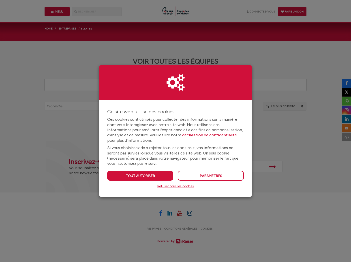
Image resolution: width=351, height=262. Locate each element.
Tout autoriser (140, 176)
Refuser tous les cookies (175, 186)
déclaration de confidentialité (209, 135)
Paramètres (211, 176)
